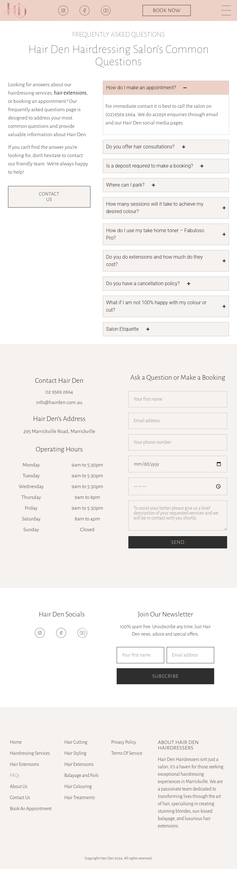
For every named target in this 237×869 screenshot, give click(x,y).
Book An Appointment (31, 808)
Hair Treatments (79, 797)
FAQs (14, 775)
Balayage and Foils (81, 775)
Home (16, 742)
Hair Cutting (75, 742)
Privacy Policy (123, 742)
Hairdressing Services (30, 753)
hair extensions (70, 93)
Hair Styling (75, 753)
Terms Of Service (126, 753)
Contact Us (20, 797)
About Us (18, 786)
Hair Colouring (78, 786)
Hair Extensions (24, 764)
